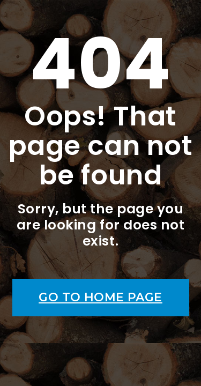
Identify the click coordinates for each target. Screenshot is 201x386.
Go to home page (100, 297)
